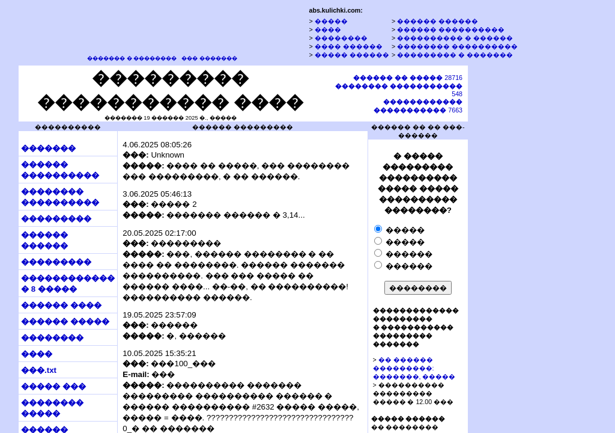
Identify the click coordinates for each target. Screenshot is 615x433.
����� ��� (53, 386)
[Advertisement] (524, 248)
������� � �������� (132, 58)
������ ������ (437, 21)
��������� (56, 218)
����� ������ (352, 54)
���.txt (38, 370)
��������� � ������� (455, 54)
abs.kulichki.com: (335, 10)
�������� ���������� (457, 46)
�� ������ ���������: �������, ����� (414, 368)
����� (331, 21)
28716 (407, 77)
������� (48, 148)
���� (328, 29)
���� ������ (349, 46)
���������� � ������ (455, 37)
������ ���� (61, 305)
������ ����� (65, 321)
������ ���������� (450, 29)
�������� (341, 37)
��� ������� (209, 58)
